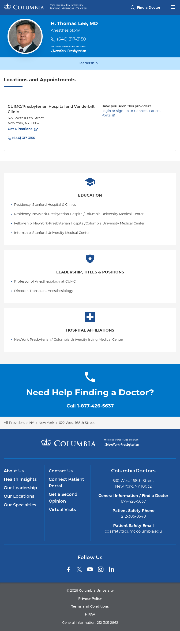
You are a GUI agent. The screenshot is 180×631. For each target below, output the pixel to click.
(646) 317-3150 (71, 39)
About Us (14, 471)
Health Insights (20, 480)
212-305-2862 (107, 622)
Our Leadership (20, 488)
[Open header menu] (172, 7)
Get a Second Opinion (63, 498)
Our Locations (19, 496)
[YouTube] (90, 569)
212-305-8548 (133, 516)
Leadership (88, 63)
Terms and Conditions (90, 607)
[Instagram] (100, 569)
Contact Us (61, 471)
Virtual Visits (62, 510)
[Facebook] (68, 569)
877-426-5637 (133, 501)
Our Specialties (20, 505)
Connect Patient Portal (66, 483)
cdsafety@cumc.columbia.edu (133, 531)
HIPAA (90, 614)
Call (90, 406)
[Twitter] (79, 569)
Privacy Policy (90, 599)
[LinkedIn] (111, 569)
